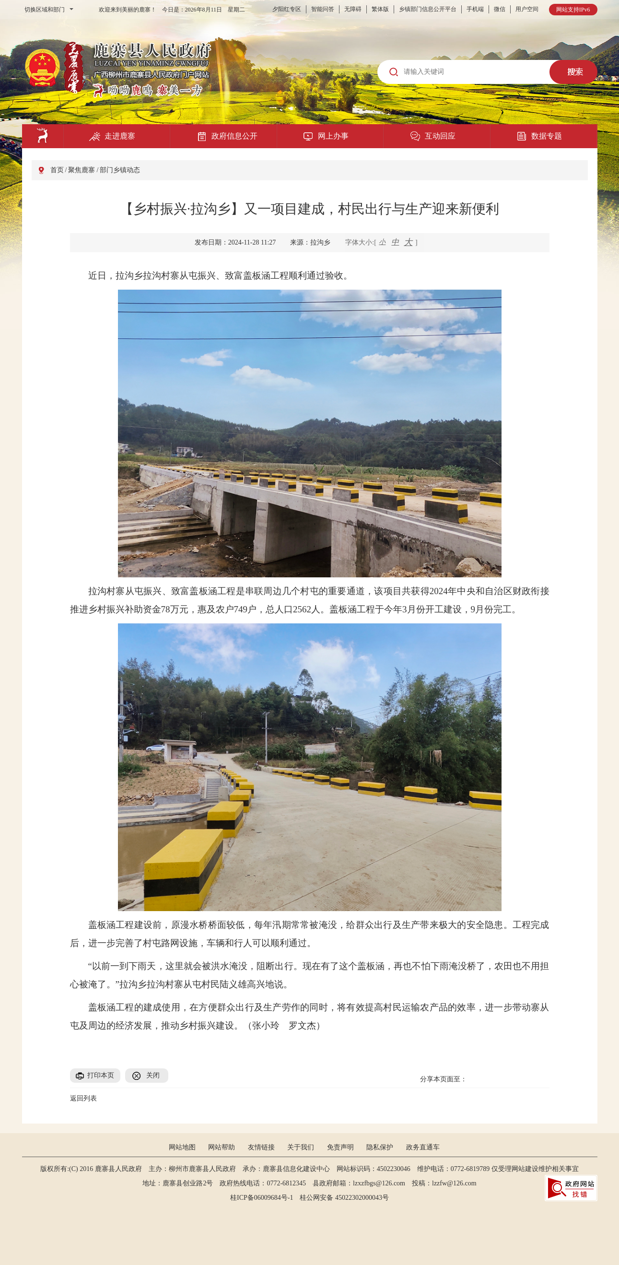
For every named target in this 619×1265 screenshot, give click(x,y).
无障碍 (353, 9)
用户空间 (526, 9)
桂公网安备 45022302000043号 (348, 1197)
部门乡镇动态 (120, 170)
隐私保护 (379, 1147)
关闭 (153, 1075)
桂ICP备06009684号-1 (261, 1197)
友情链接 (261, 1147)
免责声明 (340, 1147)
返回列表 (83, 1098)
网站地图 (182, 1147)
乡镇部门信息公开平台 (427, 9)
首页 (57, 170)
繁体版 (380, 9)
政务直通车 (423, 1147)
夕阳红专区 (286, 9)
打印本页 (100, 1075)
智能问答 (322, 9)
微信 (499, 9)
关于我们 (300, 1147)
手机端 (475, 9)
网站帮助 (221, 1147)
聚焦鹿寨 (81, 170)
